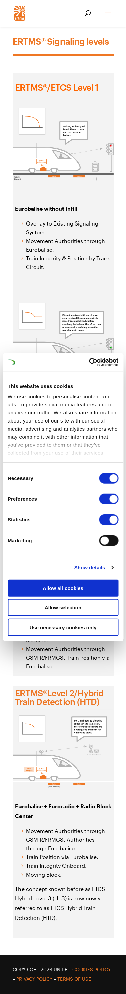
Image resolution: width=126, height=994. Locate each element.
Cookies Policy (91, 969)
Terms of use (74, 979)
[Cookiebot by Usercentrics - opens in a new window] (89, 362)
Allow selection (63, 607)
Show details (90, 567)
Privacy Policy (34, 979)
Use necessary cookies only (62, 627)
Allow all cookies (63, 588)
